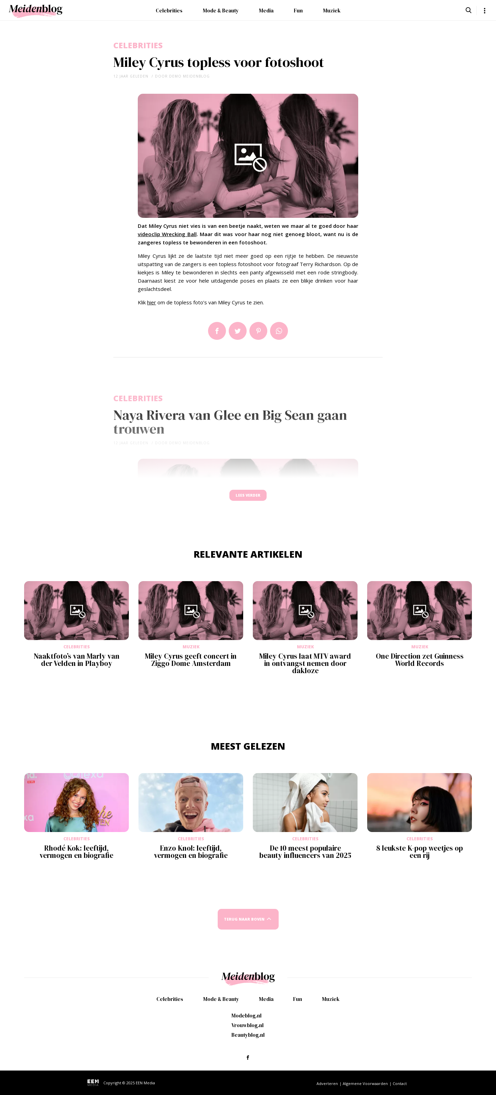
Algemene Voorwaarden (365, 1083)
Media (266, 10)
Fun (298, 10)
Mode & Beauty (221, 10)
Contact (400, 1083)
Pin (258, 331)
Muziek (332, 10)
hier (151, 302)
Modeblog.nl (246, 1015)
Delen (217, 331)
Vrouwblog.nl (247, 1025)
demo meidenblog (189, 76)
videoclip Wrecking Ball (167, 234)
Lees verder (248, 499)
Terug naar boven (244, 926)
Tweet (238, 331)
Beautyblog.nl (248, 1034)
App (279, 331)
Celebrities (169, 10)
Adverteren (327, 1083)
